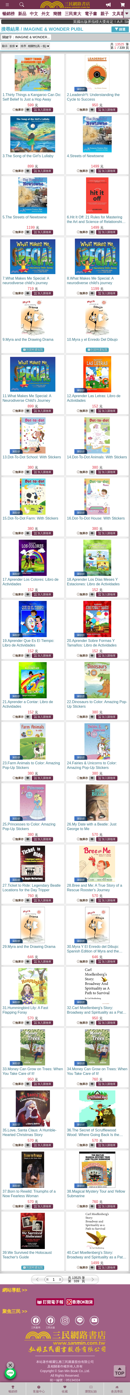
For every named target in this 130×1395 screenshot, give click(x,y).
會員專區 (117, 1389)
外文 (45, 13)
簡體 (57, 13)
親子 (104, 13)
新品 (22, 13)
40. (97, 1257)
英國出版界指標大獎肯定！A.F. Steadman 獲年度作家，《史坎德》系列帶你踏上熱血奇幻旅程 (110, 22)
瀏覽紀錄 (91, 1389)
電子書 (91, 13)
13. (32, 457)
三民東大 (73, 13)
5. (25, 217)
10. (92, 339)
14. (97, 457)
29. (29, 947)
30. (95, 951)
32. (97, 1012)
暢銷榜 (8, 13)
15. (30, 518)
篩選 (120, 29)
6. (96, 221)
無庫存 (18, 110)
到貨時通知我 (33, 350)
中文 (34, 13)
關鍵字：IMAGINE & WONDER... (26, 37)
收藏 (65, 1389)
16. (96, 518)
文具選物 (120, 13)
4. (85, 156)
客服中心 (39, 1389)
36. (95, 1134)
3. (28, 156)
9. (28, 339)
